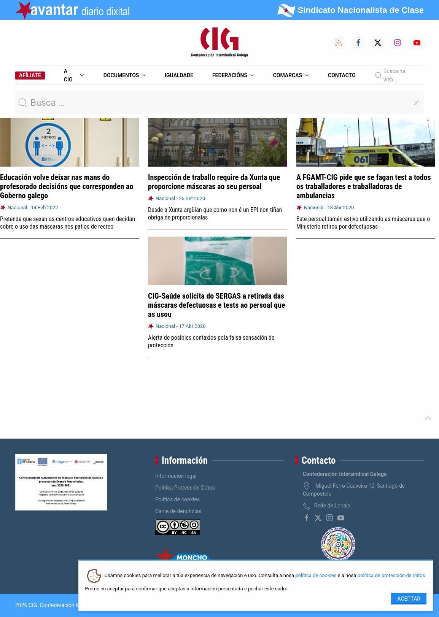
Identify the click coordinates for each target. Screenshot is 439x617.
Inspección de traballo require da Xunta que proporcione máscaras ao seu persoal (214, 182)
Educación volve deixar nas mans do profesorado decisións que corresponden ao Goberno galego (66, 186)
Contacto (342, 75)
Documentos (124, 75)
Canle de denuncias (178, 511)
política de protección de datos (391, 576)
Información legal (176, 476)
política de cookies (315, 576)
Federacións (233, 75)
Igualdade (179, 75)
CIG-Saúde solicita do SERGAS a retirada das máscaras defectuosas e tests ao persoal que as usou (216, 305)
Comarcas (291, 75)
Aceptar (408, 599)
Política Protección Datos (185, 488)
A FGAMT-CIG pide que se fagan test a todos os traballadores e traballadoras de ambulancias (363, 186)
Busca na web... (390, 75)
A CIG (74, 75)
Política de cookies (177, 499)
